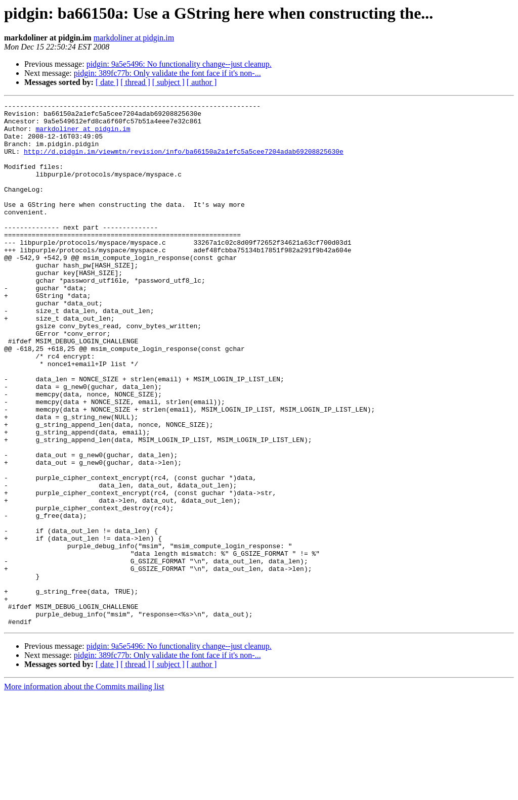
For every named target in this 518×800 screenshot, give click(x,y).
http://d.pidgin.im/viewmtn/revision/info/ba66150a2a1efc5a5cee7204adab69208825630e (183, 161)
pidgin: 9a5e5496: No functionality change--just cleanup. (179, 64)
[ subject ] (168, 82)
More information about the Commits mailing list (84, 791)
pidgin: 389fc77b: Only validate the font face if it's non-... (167, 73)
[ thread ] (135, 82)
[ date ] (107, 82)
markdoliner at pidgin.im (134, 37)
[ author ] (202, 82)
